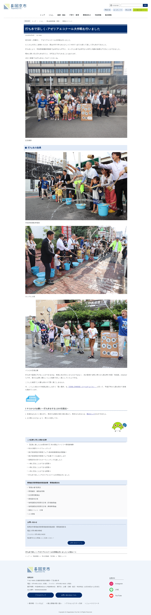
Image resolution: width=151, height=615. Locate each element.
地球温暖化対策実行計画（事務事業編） (42, 506)
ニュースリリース (92, 603)
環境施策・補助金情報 (36, 491)
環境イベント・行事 (35, 510)
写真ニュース (62, 556)
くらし (41, 21)
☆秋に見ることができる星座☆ (39, 467)
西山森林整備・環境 (53, 21)
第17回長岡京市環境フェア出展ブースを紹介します (47, 456)
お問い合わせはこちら (68, 595)
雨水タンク (91, 414)
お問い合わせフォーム (76, 543)
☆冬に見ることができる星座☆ (39, 471)
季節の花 (107, 10)
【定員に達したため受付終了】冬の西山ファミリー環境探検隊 (51, 444)
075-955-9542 (36, 530)
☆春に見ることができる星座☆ (39, 463)
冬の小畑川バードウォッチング (39, 448)
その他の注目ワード (140, 10)
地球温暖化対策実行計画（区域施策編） (42, 502)
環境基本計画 (33, 499)
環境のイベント (67, 21)
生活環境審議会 (34, 495)
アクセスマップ (40, 595)
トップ (34, 21)
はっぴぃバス (118, 10)
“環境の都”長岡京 (34, 487)
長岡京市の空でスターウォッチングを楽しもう (45, 460)
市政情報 (36, 556)
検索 (145, 5)
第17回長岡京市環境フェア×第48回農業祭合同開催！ (47, 452)
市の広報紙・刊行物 (48, 556)
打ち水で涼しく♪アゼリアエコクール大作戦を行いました (49, 475)
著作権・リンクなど (36, 603)
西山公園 (128, 10)
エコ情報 (31, 514)
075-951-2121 (37, 583)
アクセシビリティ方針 (74, 603)
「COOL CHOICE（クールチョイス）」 (82, 387)
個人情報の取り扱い (54, 603)
